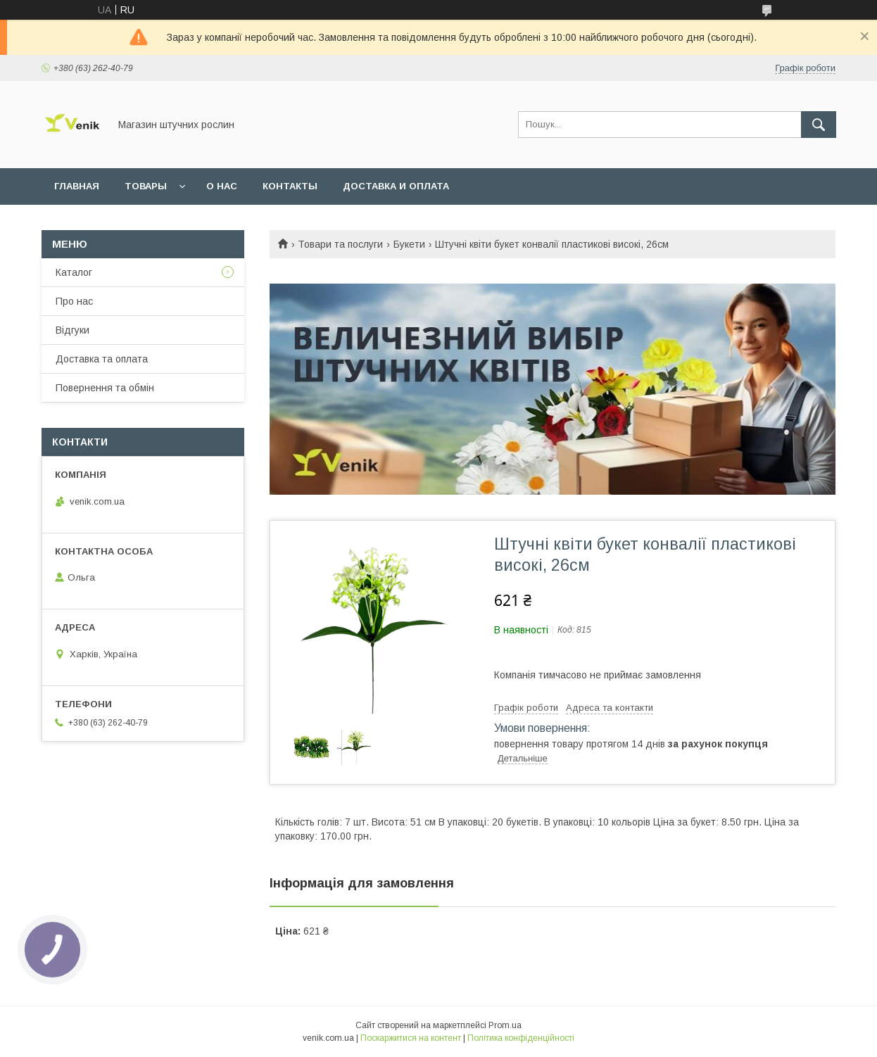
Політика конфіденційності (520, 1038)
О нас (221, 186)
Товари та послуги (340, 244)
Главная (76, 186)
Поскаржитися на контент (410, 1038)
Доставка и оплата (396, 186)
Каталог (74, 272)
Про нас (74, 301)
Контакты (290, 186)
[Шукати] (818, 124)
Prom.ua (505, 1025)
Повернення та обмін (105, 387)
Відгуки (72, 330)
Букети (409, 244)
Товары (146, 186)
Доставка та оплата (102, 359)
